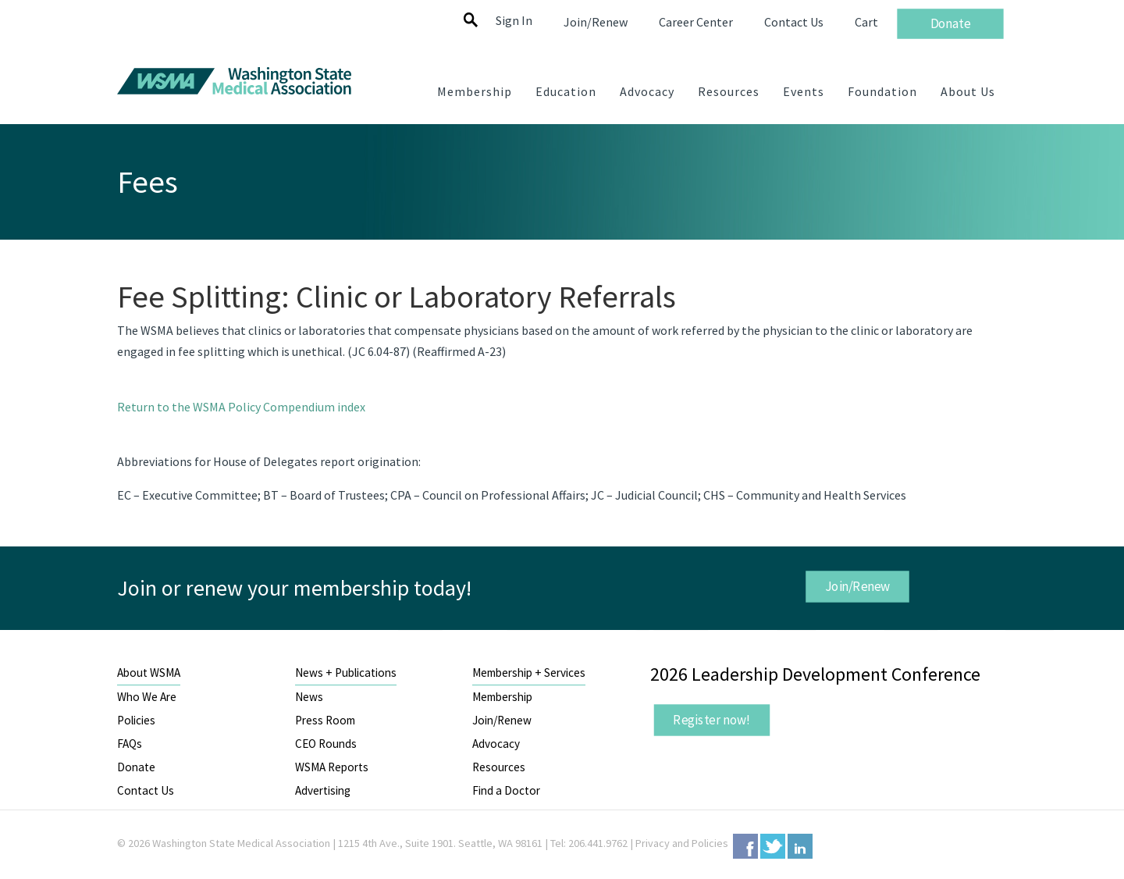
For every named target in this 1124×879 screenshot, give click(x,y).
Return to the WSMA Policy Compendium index (241, 407)
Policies (136, 720)
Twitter (772, 846)
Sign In (514, 20)
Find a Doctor (506, 790)
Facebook (745, 846)
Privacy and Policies (681, 843)
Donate (136, 767)
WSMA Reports (331, 767)
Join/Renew (857, 586)
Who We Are (146, 696)
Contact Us (145, 790)
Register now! (712, 719)
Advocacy (496, 743)
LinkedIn (800, 846)
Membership (502, 696)
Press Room (325, 720)
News (309, 696)
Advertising (322, 790)
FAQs (129, 743)
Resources (498, 767)
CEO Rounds (326, 743)
